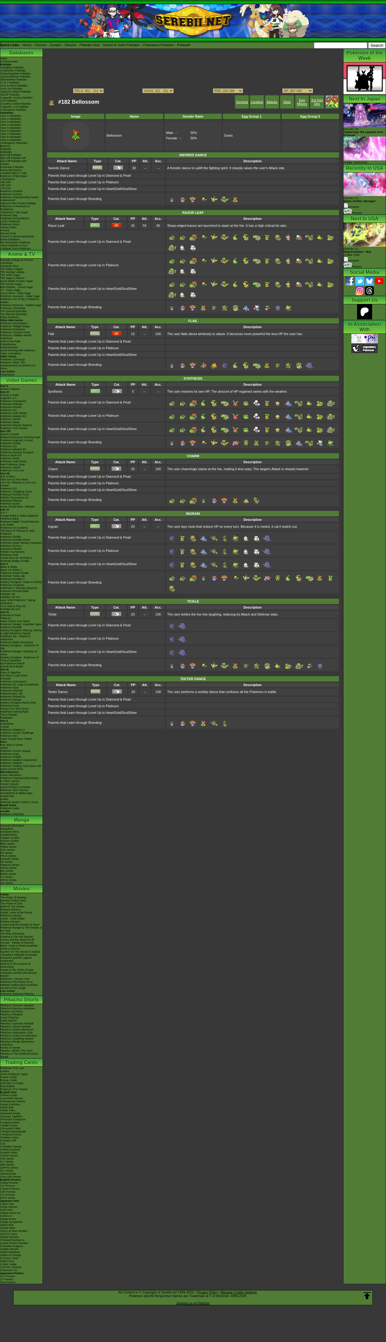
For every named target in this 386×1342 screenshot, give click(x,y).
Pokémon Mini (8, 735)
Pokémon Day (8, 215)
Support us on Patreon (193, 1303)
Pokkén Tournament (12, 551)
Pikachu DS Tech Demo (14, 708)
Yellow (4, 747)
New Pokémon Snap (12, 464)
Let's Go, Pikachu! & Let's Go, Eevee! (18, 484)
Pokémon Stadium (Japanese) (18, 759)
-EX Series (6, 1170)
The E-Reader (8, 714)
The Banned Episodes (13, 314)
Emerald (5, 678)
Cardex (4, 164)
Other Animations (10, 353)
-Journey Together (11, 1116)
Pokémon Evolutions (12, 329)
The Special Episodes (13, 311)
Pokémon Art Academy (14, 527)
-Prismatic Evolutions (13, 1119)
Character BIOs (9, 831)
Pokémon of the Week (13, 176)
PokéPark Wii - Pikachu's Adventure (15, 638)
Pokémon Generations (13, 323)
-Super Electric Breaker (14, 1243)
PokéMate (6, 717)
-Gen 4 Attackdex (10, 124)
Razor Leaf (56, 225)
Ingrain (53, 526)
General (242, 102)
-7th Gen (5, 188)
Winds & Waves (9, 389)
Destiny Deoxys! (10, 921)
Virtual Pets (7, 796)
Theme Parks (8, 227)
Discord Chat (8, 233)
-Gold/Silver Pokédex (13, 70)
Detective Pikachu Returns (16, 425)
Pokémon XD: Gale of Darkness (19, 684)
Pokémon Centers (11, 194)
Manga (21, 819)
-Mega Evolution (10, 1104)
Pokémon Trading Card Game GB (20, 766)
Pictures (352, 212)
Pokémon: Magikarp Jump (16, 491)
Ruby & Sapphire (10, 672)
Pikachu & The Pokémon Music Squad (19, 1055)
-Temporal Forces (10, 1134)
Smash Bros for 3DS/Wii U (16, 557)
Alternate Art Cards (11, 1083)
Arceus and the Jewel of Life (17, 939)
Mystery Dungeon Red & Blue (18, 702)
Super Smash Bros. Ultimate (17, 506)
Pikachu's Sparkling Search (16, 1038)
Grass (228, 135)
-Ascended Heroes (11, 1098)
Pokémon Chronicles (12, 308)
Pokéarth (183, 45)
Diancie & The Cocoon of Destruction (15, 965)
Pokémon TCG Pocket (13, 428)
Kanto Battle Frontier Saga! (16, 281)
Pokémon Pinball (10, 756)
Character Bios (9, 265)
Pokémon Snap (9, 753)
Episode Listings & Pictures (16, 259)
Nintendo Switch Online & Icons (19, 802)
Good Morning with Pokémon (17, 350)
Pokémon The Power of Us (16, 981)
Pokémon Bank (9, 518)
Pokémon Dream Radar (14, 572)
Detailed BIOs (8, 834)
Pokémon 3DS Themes (14, 790)
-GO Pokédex (8, 100)
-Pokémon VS (8, 1270)
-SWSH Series (9, 1155)
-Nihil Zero (6, 1209)
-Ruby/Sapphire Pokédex (15, 73)
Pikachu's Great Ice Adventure (18, 1035)
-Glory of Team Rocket (13, 1231)
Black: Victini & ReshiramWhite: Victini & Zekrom (19, 947)
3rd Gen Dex (317, 102)
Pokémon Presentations (14, 218)
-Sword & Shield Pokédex (15, 91)
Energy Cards (8, 1080)
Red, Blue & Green (11, 744)
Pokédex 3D (7, 594)
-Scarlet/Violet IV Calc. (13, 173)
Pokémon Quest (10, 503)
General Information (12, 825)
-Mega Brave (8, 1218)
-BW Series (7, 1164)
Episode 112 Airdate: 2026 (357, 251)
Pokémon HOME (10, 443)
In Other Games (10, 781)
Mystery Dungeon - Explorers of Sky (19, 647)
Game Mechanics (10, 170)
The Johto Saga (10, 275)
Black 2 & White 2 (11, 569)
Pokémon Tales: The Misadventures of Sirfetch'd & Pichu (18, 365)
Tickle (52, 614)
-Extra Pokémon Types (14, 1074)
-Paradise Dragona (11, 1246)
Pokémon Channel (11, 690)
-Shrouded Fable (10, 1128)
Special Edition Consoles (15, 787)
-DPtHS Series (9, 1167)
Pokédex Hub (90, 45)
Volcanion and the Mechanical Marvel (18, 974)
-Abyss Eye (7, 1203)
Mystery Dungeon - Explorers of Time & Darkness (19, 659)
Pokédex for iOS (10, 609)
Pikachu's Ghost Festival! (15, 1026)
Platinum (5, 618)
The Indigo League (11, 269)
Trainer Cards (8, 1077)
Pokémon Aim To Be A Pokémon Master (19, 301)
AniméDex (6, 262)
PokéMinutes (8, 344)
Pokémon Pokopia (11, 404)
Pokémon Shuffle (10, 536)
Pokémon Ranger (10, 699)
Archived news (9, 61)
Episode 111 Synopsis (359, 202)
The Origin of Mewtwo (13, 897)
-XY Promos (7, 1194)
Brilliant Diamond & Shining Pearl (20, 437)
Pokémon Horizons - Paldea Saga (20, 305)
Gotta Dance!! (8, 1020)
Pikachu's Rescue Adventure (17, 1008)
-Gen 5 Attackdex (10, 127)
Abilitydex (6, 152)
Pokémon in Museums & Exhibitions (15, 208)
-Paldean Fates (9, 1137)
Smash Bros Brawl (11, 666)
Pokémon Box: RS (11, 693)
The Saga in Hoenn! (12, 278)
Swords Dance (59, 168)
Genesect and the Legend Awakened (16, 959)
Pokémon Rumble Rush (14, 494)
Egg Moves (302, 102)
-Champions (7, 179)
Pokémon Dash (9, 687)
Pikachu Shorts (21, 999)
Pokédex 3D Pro (10, 597)
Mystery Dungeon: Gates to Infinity (21, 582)
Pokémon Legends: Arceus (16, 440)
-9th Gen (5, 182)
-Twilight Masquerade (13, 1131)
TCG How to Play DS (13, 606)
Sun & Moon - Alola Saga (15, 293)
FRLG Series (8, 855)
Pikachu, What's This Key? (16, 1050)
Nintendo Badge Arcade (14, 560)
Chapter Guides (9, 837)
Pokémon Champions (13, 401)
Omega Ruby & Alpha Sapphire (19, 515)
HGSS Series (8, 867)
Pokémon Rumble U (12, 579)
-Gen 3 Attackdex (10, 121)
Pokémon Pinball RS (12, 696)
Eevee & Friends (10, 1047)
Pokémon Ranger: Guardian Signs (21, 624)
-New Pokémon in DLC (14, 245)
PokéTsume (7, 374)
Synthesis (55, 391)
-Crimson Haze (9, 1258)
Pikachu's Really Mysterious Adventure (17, 1043)
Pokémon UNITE (10, 419)
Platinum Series (9, 864)
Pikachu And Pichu (11, 1011)
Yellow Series (8, 846)
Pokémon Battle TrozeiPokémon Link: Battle (19, 523)
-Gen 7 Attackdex (10, 133)
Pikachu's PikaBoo (11, 1014)
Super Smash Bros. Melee (16, 738)
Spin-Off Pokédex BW (13, 161)
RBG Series (7, 843)
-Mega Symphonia (11, 1221)
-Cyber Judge (8, 1264)
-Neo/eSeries (8, 1173)
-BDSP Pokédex (10, 94)
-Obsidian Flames (11, 1146)
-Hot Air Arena (8, 1234)
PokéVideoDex (9, 347)
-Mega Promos (9, 1182)
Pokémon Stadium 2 (12, 729)
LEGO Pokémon (10, 221)
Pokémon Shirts (10, 224)
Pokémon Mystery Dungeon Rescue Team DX (17, 454)
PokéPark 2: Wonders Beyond (18, 588)
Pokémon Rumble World (15, 539)
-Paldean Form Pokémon (15, 248)
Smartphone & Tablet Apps (16, 793)
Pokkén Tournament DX (14, 497)
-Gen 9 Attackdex (10, 139)
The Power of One (11, 903)
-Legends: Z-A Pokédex (14, 106)
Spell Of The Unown (12, 906)
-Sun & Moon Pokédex (13, 85)
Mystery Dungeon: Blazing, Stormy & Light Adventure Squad (21, 632)
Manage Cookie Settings (239, 1292)
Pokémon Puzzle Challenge (17, 732)
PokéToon (6, 338)
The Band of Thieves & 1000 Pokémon (17, 532)
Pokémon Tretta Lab (12, 576)
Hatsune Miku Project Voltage (18, 203)
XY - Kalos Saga (10, 290)
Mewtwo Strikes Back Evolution (19, 984)
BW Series (6, 870)
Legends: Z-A (8, 398)
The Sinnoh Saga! (11, 284)
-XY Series (6, 1161)
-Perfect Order (8, 1095)
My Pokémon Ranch (12, 663)
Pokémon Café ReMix (13, 413)
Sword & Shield (9, 434)
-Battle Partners (9, 1237)
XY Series (6, 876)
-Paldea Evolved (10, 1149)
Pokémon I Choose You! (15, 978)
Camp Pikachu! (9, 1017)
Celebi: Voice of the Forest (16, 912)
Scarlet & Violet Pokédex (121, 45)
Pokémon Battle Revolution (16, 642)
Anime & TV (21, 254)
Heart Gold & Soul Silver (15, 621)
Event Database (10, 239)
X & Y (3, 512)
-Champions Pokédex (13, 109)
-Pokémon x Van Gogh (13, 212)
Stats (287, 102)
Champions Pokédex (158, 45)
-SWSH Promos (10, 1188)
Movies (21, 888)
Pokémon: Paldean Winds (16, 335)
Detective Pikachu (11, 500)
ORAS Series (8, 879)
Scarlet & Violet (9, 395)
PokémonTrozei (9, 705)
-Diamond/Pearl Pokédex (15, 76)
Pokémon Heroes (10, 915)
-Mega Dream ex (10, 1212)
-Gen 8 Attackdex (10, 136)
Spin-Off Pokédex (10, 155)
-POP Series (7, 1197)
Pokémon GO (8, 410)
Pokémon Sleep (10, 422)
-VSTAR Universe (10, 1267)
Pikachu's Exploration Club (16, 1032)
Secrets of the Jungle (13, 987)
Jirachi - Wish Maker (12, 918)
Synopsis (351, 260)
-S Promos (6, 1279)
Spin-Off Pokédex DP (13, 158)
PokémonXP (7, 200)
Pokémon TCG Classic (14, 1089)
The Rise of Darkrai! (12, 933)
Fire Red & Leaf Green (14, 675)
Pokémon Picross (10, 545)
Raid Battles (7, 1086)
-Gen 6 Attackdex (10, 130)
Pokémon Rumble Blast (14, 591)
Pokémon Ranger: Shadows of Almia (18, 653)
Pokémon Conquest (12, 585)
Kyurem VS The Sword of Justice (20, 951)
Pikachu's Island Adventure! (16, 1029)
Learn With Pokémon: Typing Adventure (17, 602)
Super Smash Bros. (12, 769)
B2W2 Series (8, 873)
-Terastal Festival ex (12, 1240)
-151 (3, 1143)
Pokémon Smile (9, 458)
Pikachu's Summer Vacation (17, 1005)
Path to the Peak (10, 341)
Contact (55, 45)
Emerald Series (9, 858)
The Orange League (12, 272)
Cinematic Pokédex (12, 167)
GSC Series (7, 849)
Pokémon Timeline (11, 191)
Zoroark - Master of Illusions (17, 942)
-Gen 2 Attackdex (10, 118)
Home (27, 45)
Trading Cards (21, 1062)
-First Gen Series (10, 1176)
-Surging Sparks (10, 1122)
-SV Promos (7, 1185)
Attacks (272, 102)
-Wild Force (7, 1261)
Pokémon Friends (11, 407)
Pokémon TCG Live (12, 470)
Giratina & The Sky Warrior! (16, 936)
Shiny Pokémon (9, 317)
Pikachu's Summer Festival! (17, 1023)
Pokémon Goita (9, 808)
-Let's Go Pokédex (11, 88)
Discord (70, 45)
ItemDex (5, 145)
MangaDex (7, 828)
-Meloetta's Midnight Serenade (18, 954)
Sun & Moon (7, 476)
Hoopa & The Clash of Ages (17, 969)
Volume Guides (9, 840)
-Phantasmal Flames (12, 1101)
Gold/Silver (7, 723)
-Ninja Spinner (8, 1206)
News (3, 58)
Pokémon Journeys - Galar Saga (20, 296)
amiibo (4, 799)
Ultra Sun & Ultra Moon (14, 479)
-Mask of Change (10, 1255)
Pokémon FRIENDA (12, 814)
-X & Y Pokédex (9, 82)
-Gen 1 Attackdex (10, 115)
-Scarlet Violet (8, 1152)
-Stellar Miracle (9, 1249)
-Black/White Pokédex (13, 79)
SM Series (6, 883)
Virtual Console (9, 784)
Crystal (4, 726)
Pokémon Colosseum (13, 681)
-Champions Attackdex (13, 142)
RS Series (6, 852)
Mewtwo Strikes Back (13, 900)
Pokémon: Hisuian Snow (15, 332)
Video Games (21, 380)
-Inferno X (6, 1215)
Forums (40, 45)
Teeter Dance (58, 692)
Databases (21, 52)
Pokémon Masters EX (13, 416)
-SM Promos (7, 1191)
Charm (53, 469)
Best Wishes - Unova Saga (16, 287)
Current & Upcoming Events (17, 236)
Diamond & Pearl (10, 615)
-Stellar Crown (8, 1125)
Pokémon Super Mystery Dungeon (21, 542)
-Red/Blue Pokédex (12, 67)
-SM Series (7, 1158)
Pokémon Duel (9, 554)
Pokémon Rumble (11, 627)
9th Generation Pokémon (15, 242)
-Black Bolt (6, 1107)
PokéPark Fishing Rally (14, 711)
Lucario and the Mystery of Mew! (20, 924)
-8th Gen (5, 185)
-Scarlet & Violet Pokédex (15, 103)
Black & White (8, 566)
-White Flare (7, 1110)
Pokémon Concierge (12, 359)
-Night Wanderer (10, 1252)
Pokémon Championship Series (19, 197)
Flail (51, 334)
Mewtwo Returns (10, 909)
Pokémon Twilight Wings (15, 326)
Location (257, 102)
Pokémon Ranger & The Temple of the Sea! (21, 929)
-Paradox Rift (8, 1140)
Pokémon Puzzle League (15, 750)
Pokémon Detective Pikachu (17, 993)
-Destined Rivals (10, 1113)
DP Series (6, 861)
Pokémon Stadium (11, 762)
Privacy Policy (207, 1292)
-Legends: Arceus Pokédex (16, 97)
